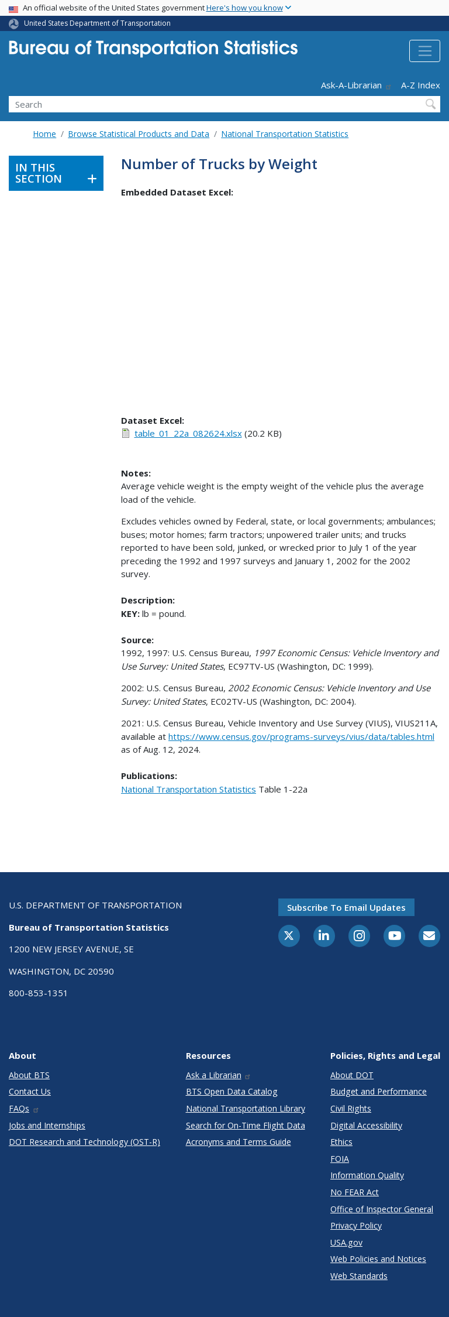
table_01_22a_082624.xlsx (188, 433)
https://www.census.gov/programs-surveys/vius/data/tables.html (301, 736)
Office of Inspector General (381, 1209)
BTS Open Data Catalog (232, 1091)
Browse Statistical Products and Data (138, 133)
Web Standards (359, 1275)
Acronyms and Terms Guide (238, 1141)
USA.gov (346, 1242)
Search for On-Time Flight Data (245, 1125)
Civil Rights (350, 1108)
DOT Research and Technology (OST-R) (84, 1141)
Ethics (341, 1141)
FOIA (339, 1158)
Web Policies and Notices (378, 1258)
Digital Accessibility (366, 1125)
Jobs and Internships (47, 1125)
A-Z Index (420, 85)
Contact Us (30, 1091)
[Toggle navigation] (424, 51)
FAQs (24, 1108)
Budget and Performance (378, 1091)
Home (44, 133)
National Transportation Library (245, 1108)
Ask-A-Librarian (356, 85)
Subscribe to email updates (346, 907)
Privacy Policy (356, 1225)
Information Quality (367, 1175)
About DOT (352, 1075)
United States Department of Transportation (97, 23)
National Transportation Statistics (284, 133)
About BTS (29, 1075)
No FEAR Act (354, 1192)
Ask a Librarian (219, 1075)
